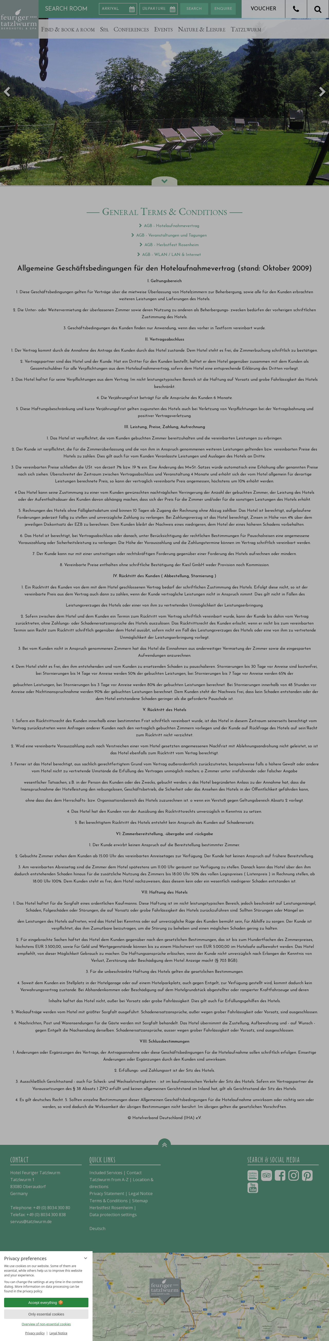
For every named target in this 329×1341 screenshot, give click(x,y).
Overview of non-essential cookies (46, 1324)
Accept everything (46, 1303)
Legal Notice (58, 1333)
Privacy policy (35, 1333)
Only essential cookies (46, 1314)
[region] (46, 1279)
